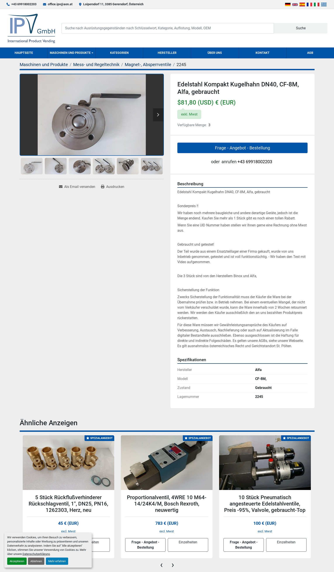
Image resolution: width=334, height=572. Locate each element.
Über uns (215, 52)
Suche (301, 28)
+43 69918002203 (23, 4)
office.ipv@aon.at (60, 4)
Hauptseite (24, 52)
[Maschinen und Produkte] (44, 64)
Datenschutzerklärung (36, 554)
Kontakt (263, 52)
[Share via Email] (77, 187)
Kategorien (119, 52)
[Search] (167, 28)
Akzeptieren (17, 561)
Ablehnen (36, 561)
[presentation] (161, 564)
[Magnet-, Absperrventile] (148, 64)
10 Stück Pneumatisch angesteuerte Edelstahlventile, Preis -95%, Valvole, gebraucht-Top (265, 503)
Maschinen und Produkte (70, 52)
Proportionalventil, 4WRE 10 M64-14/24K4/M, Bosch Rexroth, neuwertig (166, 503)
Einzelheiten (188, 542)
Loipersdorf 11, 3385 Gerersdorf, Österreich (113, 4)
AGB (310, 52)
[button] (71, 52)
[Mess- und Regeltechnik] (96, 64)
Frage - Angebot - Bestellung (242, 147)
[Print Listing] (112, 187)
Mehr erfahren (57, 561)
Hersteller (167, 52)
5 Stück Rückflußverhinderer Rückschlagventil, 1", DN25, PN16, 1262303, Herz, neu (68, 503)
